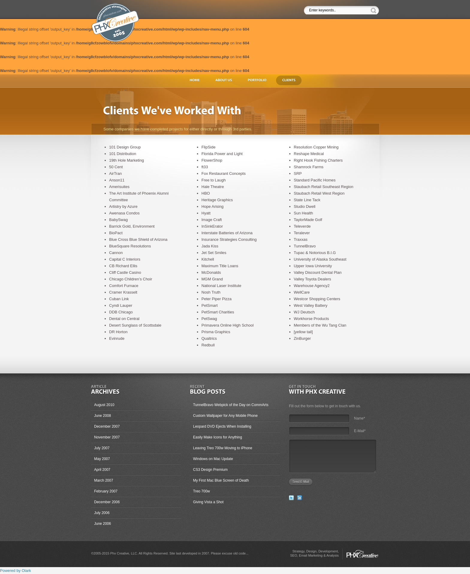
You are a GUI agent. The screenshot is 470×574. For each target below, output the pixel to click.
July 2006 (101, 513)
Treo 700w (201, 491)
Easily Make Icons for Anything (217, 437)
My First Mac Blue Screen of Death (221, 480)
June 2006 (102, 524)
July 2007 (101, 448)
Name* (359, 418)
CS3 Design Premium (210, 470)
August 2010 (104, 405)
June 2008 (102, 416)
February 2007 (106, 491)
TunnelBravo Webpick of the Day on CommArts (230, 405)
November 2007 (107, 437)
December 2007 (107, 426)
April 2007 (102, 470)
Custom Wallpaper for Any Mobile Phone (225, 416)
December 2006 (107, 502)
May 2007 (102, 459)
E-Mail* (360, 431)
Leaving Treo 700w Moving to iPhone (222, 448)
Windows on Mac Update (213, 459)
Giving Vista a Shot (208, 502)
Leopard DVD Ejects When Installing (222, 426)
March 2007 (103, 480)
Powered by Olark (15, 570)
